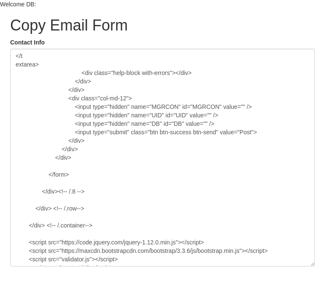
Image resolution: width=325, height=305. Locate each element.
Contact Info (27, 42)
